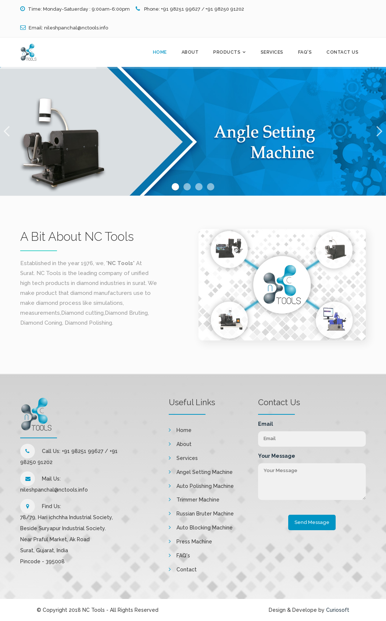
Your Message (276, 456)
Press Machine (194, 542)
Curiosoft (337, 610)
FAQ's (305, 52)
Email (265, 424)
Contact (186, 569)
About (190, 52)
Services (272, 52)
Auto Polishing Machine (205, 486)
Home (160, 52)
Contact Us (342, 52)
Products (226, 52)
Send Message (311, 522)
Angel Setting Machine (204, 472)
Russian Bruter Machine (205, 514)
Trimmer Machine (197, 500)
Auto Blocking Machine (204, 528)
